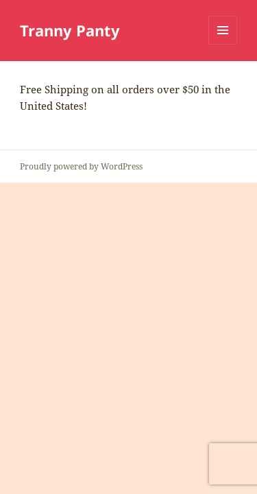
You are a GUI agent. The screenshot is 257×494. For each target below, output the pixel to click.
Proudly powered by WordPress (81, 166)
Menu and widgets (223, 44)
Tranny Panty (70, 30)
